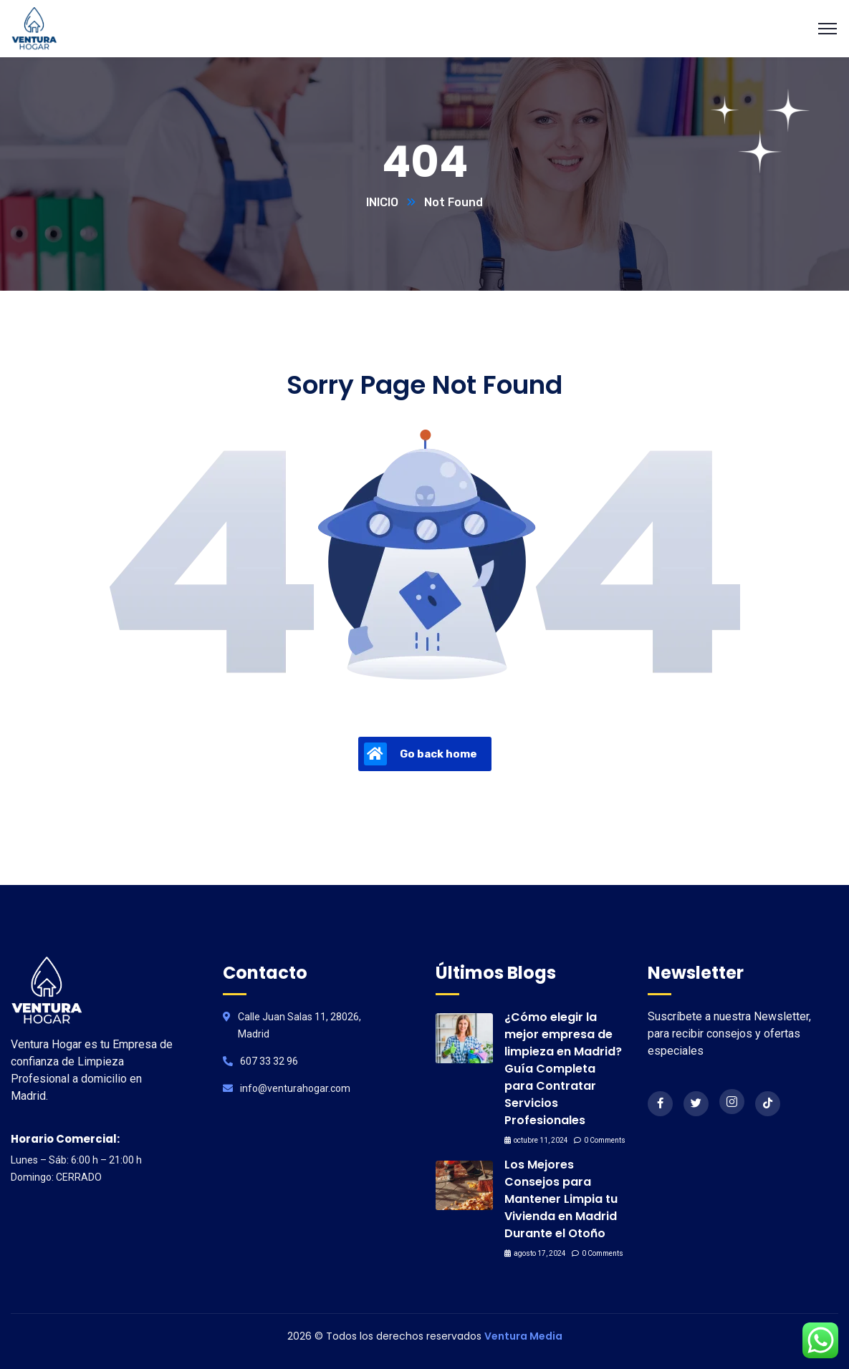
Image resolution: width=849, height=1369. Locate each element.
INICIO (382, 202)
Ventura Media (523, 1336)
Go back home (420, 753)
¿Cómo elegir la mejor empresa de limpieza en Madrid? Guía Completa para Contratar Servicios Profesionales (563, 1068)
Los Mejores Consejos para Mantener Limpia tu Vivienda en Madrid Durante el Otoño (561, 1199)
